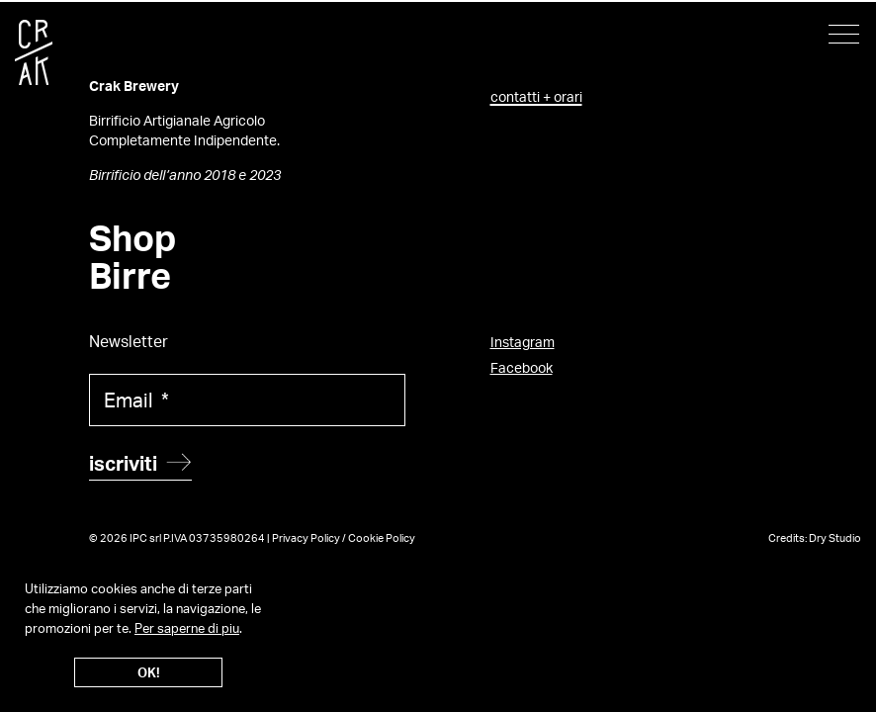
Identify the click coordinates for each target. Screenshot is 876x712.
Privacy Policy (306, 538)
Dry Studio (835, 538)
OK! (148, 672)
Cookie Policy (381, 538)
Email (136, 400)
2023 (265, 174)
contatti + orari (536, 96)
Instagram (522, 341)
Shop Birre (132, 257)
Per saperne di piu (186, 628)
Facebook (521, 367)
